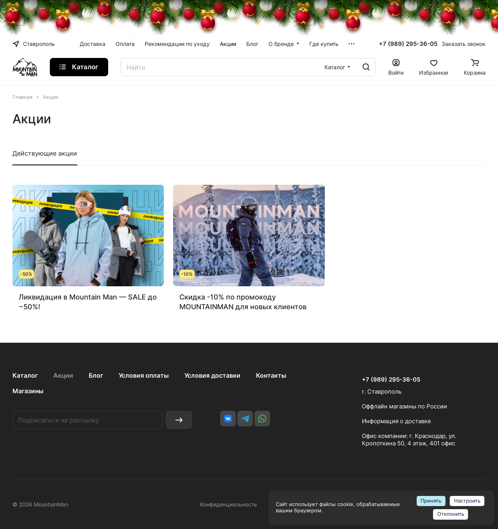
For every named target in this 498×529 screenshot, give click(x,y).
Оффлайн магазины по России (404, 406)
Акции (63, 375)
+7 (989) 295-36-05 (408, 43)
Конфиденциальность (228, 504)
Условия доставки (212, 375)
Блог (96, 375)
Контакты (271, 375)
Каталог (25, 375)
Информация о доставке (396, 421)
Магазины (28, 391)
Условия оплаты (144, 375)
